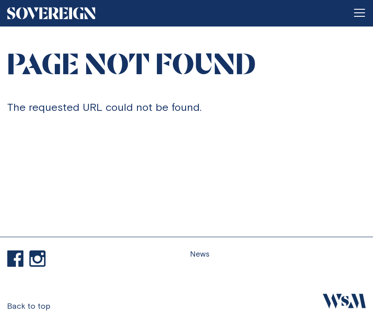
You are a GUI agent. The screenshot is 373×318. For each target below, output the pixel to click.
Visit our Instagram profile (37, 258)
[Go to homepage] (51, 13)
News (199, 253)
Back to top (28, 305)
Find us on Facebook (15, 258)
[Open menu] (359, 13)
